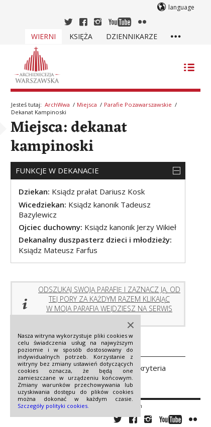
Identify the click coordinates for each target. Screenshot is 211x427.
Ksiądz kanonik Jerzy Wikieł (130, 227)
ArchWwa (57, 104)
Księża (80, 36)
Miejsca (87, 104)
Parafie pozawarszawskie (138, 104)
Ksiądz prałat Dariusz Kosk (98, 191)
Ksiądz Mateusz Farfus (58, 250)
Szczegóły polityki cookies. (53, 405)
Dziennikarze (131, 36)
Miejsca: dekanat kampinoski (69, 137)
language (181, 7)
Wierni (43, 36)
